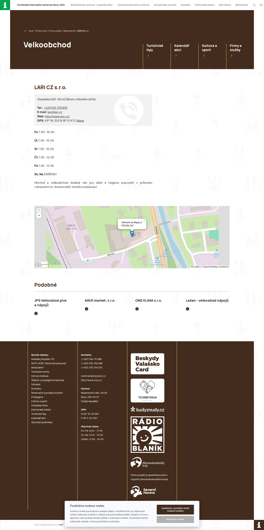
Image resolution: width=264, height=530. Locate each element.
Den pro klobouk (39, 376)
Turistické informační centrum (133, 5)
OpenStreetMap (210, 267)
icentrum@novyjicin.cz (93, 376)
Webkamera (241, 5)
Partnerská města (204, 5)
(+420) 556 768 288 (91, 363)
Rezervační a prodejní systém (47, 393)
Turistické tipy (154, 48)
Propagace (37, 397)
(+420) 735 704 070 (91, 368)
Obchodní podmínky (42, 422)
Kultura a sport (209, 48)
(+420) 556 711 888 (91, 359)
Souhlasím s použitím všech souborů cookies (175, 509)
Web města (225, 5)
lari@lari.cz (55, 112)
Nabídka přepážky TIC (43, 359)
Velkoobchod (69, 31)
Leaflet (195, 267)
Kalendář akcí (181, 48)
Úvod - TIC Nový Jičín (38, 31)
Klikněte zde (127, 225)
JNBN (60, 525)
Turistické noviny (40, 372)
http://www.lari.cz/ (57, 116)
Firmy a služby (55, 31)
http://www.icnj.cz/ (91, 380)
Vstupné (35, 384)
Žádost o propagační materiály (47, 380)
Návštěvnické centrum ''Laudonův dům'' (92, 5)
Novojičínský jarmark (165, 5)
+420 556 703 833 (55, 108)
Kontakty (186, 5)
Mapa (80, 120)
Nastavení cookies (175, 519)
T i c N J (41, 5)
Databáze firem (39, 405)
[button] (132, 233)
